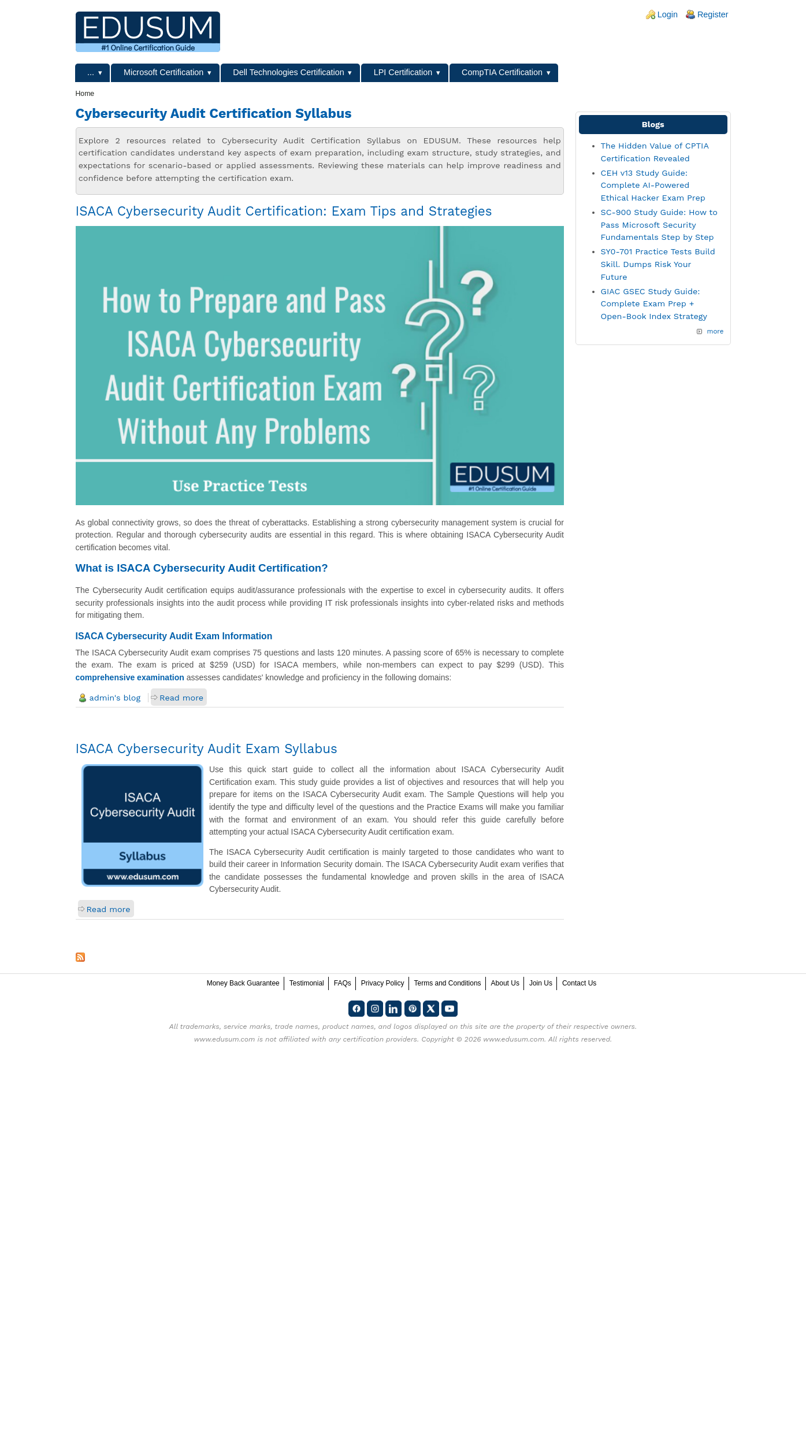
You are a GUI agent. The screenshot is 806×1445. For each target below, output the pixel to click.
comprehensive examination (130, 677)
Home (85, 94)
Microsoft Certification (163, 72)
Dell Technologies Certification (288, 72)
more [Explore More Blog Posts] (715, 331)
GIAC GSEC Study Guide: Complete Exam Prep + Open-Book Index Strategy (654, 304)
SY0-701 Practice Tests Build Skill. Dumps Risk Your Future (658, 264)
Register (713, 14)
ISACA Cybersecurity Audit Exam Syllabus (206, 748)
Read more (181, 697)
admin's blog (115, 697)
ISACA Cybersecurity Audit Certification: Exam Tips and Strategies (284, 210)
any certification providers (373, 1039)
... (90, 72)
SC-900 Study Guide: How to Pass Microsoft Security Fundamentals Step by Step (659, 225)
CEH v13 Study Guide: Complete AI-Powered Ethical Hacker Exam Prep (653, 185)
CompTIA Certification (502, 72)
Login (668, 14)
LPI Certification (403, 72)
